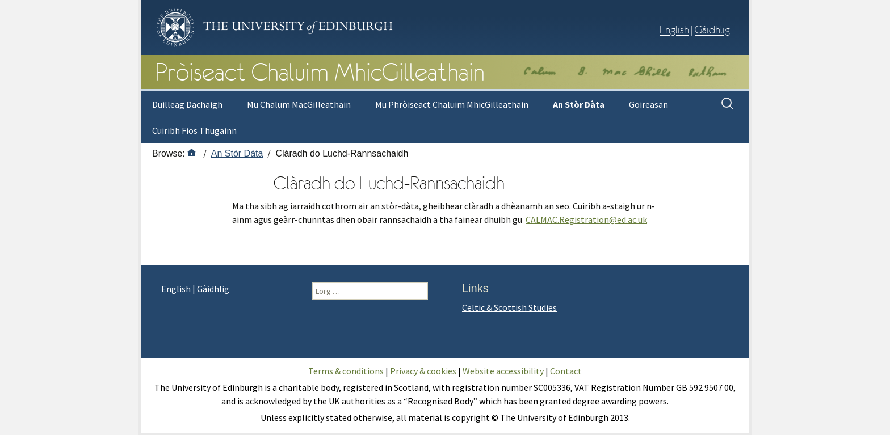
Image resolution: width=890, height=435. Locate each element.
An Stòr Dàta (578, 104)
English (674, 29)
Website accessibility (503, 371)
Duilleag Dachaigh (187, 104)
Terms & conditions (346, 371)
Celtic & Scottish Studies (509, 307)
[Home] (192, 153)
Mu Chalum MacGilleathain (299, 104)
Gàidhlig (712, 29)
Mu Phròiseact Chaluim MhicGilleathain (451, 104)
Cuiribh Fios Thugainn (194, 130)
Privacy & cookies (423, 371)
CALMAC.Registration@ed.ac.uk (586, 219)
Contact (566, 371)
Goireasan (648, 104)
